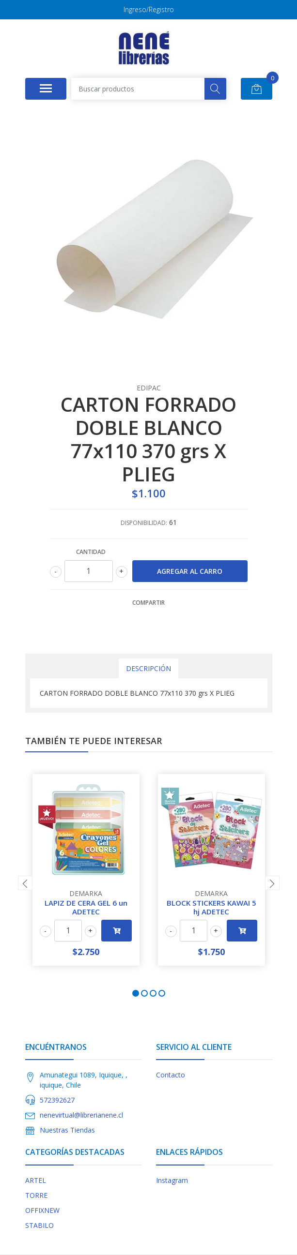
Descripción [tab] (148, 668)
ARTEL (35, 1180)
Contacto (170, 1074)
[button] (135, 993)
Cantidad (91, 552)
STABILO (39, 1225)
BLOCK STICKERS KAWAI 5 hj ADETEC (211, 907)
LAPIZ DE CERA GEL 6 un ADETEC (86, 907)
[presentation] (25, 883)
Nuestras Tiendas (67, 1130)
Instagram (172, 1180)
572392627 (57, 1100)
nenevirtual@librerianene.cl (81, 1115)
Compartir (148, 602)
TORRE (36, 1195)
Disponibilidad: (144, 523)
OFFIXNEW (42, 1210)
